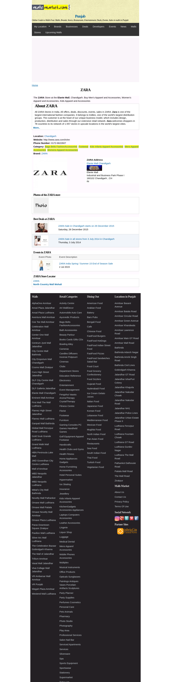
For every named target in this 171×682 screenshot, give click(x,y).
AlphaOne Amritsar (41, 303)
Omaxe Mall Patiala (42, 507)
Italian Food (93, 401)
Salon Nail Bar (66, 640)
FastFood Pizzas (95, 353)
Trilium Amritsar (40, 558)
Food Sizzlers (94, 379)
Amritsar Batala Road (126, 311)
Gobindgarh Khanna (125, 369)
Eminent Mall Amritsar (43, 397)
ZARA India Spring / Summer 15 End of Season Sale (86, 263)
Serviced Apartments (70, 644)
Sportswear (65, 668)
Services (63, 649)
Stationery (64, 672)
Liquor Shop (65, 532)
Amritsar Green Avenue (127, 320)
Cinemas (63, 361)
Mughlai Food (94, 429)
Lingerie (63, 527)
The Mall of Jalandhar (43, 554)
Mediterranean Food (97, 420)
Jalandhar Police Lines (126, 413)
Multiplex (63, 562)
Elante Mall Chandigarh (99, 163)
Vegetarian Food (95, 467)
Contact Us (120, 497)
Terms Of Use (122, 506)
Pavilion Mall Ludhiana (43, 533)
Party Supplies (66, 597)
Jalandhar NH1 (122, 408)
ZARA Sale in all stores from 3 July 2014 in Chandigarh (86, 239)
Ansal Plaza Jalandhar (43, 307)
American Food (95, 303)
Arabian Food (94, 307)
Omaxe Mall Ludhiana (43, 502)
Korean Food (93, 410)
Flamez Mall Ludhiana (43, 418)
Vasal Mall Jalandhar (42, 563)
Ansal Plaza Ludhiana (43, 312)
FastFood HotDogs (96, 340)
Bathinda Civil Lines (125, 365)
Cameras (64, 349)
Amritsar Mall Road (124, 343)
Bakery (90, 312)
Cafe (89, 326)
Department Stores (69, 371)
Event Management (69, 389)
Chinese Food (94, 331)
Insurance (64, 489)
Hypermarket (66, 479)
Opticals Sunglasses (69, 576)
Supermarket (66, 677)
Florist (62, 410)
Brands (57, 26)
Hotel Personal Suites (70, 475)
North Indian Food (96, 434)
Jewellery (64, 493)
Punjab (80, 16)
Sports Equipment (68, 663)
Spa (61, 658)
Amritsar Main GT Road (127, 338)
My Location (41, 26)
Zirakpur (119, 480)
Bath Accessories (68, 330)
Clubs (62, 366)
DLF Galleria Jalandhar (43, 388)
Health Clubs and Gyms (71, 449)
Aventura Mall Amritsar (43, 317)
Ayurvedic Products (69, 317)
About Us (119, 492)
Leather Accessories (69, 523)
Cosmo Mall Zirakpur (42, 367)
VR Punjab (37, 584)
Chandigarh (50, 136)
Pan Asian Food (95, 439)
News (123, 26)
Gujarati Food (94, 384)
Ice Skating (65, 484)
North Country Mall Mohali (47, 284)
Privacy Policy (122, 501)
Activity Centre (66, 303)
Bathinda (119, 347)
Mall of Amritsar (40, 468)
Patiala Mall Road (124, 471)
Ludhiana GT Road (124, 442)
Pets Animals (66, 611)
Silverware (64, 653)
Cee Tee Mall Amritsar (43, 322)
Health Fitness (66, 454)
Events (112, 26)
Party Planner (66, 593)
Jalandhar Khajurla (124, 387)
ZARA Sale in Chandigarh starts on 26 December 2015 (86, 226)
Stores (37, 32)
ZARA (45, 153)
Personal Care (66, 607)
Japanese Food (95, 406)
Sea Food (92, 448)
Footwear (83, 146)
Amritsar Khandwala (125, 325)
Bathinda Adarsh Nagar (126, 352)
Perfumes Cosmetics (70, 602)
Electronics (65, 380)
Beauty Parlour (67, 334)
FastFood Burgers (96, 336)
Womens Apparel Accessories (62, 150)
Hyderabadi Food (96, 388)
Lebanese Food (95, 415)
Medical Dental (67, 541)
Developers (98, 26)
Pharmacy (64, 616)
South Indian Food (96, 453)
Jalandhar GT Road (125, 374)
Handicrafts (65, 444)
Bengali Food (94, 322)
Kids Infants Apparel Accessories (106, 146)
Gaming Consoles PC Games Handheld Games (70, 428)
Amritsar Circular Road (126, 316)
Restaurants (93, 443)
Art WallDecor (66, 307)
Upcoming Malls (53, 32)
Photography (65, 625)
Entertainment (66, 385)
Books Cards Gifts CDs (71, 339)
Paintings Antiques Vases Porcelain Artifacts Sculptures (69, 584)
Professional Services (70, 635)
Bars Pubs (92, 317)
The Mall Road (122, 476)
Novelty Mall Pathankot (43, 498)
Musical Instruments (69, 567)
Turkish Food (93, 462)
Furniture (64, 420)
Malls (133, 26)
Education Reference (70, 375)
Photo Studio (66, 621)
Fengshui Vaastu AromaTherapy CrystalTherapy (67, 398)
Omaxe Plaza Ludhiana (44, 520)
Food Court (93, 366)
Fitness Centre (66, 406)
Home (35, 85)
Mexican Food (94, 424)
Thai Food (92, 457)
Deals (85, 26)
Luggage (63, 537)
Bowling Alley (66, 344)
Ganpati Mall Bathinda (43, 423)
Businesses (72, 26)
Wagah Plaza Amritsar (43, 589)
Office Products (67, 572)
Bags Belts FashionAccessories (61, 146)
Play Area (64, 630)
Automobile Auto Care (70, 312)
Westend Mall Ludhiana (44, 593)
